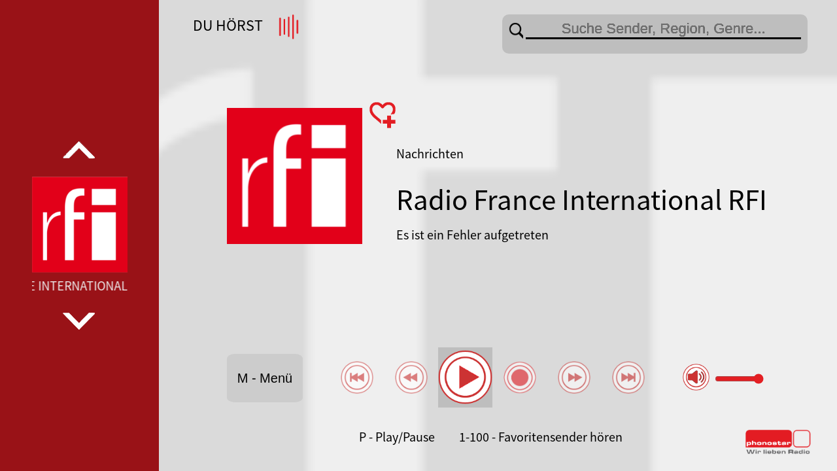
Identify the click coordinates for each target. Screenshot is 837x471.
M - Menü (264, 378)
